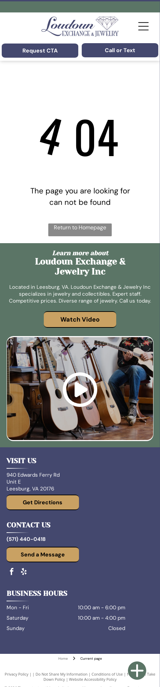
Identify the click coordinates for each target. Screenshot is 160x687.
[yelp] (24, 572)
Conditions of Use (107, 674)
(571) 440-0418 (26, 539)
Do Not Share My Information (62, 674)
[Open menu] (143, 26)
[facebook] (12, 572)
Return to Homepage (80, 227)
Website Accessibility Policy (93, 679)
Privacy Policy (17, 674)
